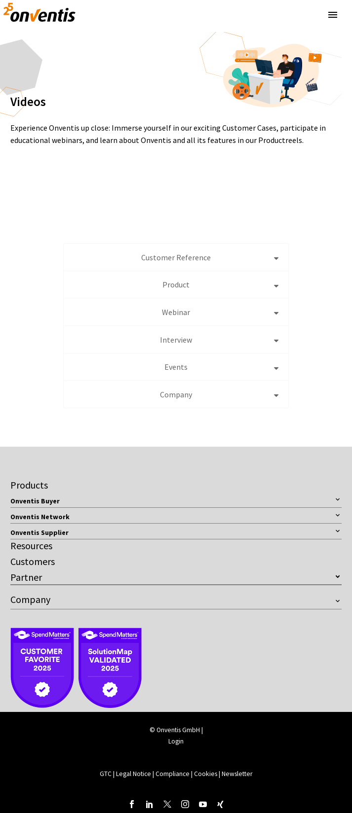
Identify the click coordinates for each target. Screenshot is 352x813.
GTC (106, 774)
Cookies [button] (205, 774)
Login (176, 741)
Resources (31, 545)
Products (29, 485)
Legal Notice (134, 774)
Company (30, 599)
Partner (26, 577)
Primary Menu (332, 15)
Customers (32, 561)
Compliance (173, 774)
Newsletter (237, 774)
